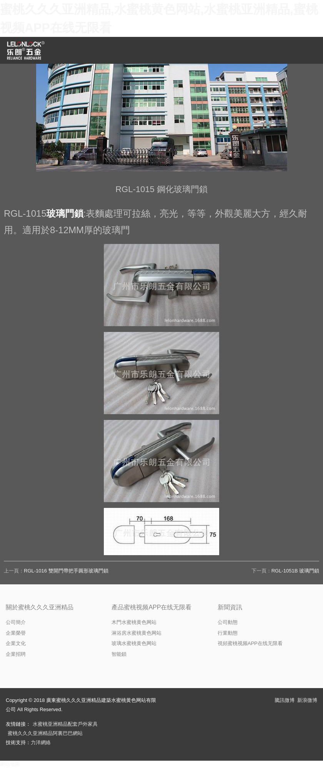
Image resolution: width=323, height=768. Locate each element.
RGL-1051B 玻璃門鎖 (295, 571)
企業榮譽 (16, 633)
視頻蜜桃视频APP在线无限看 (250, 643)
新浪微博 (307, 700)
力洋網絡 (41, 742)
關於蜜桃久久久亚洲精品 (39, 607)
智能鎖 (119, 654)
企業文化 (16, 643)
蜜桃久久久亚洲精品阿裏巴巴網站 (45, 733)
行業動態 (228, 633)
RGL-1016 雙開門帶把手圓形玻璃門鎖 (66, 571)
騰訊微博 (285, 700)
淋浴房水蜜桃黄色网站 (137, 633)
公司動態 (228, 622)
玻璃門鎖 (65, 213)
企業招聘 (16, 654)
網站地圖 (10, 764)
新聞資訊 (230, 607)
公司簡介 (16, 622)
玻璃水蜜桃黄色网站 (134, 643)
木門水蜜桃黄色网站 (134, 622)
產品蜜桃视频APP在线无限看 (151, 607)
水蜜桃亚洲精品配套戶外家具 (65, 724)
